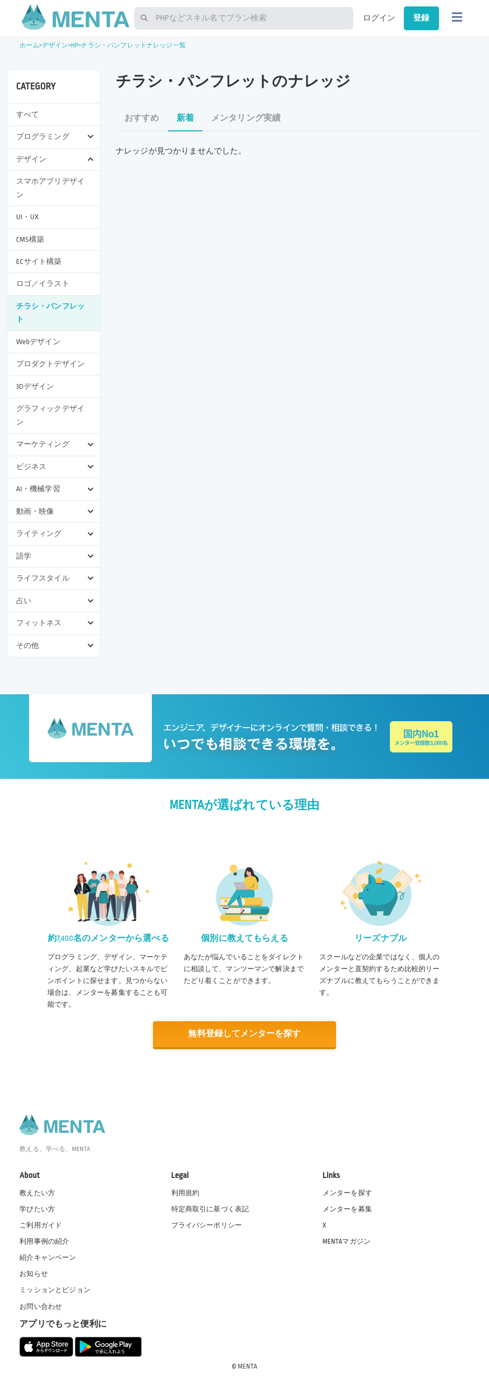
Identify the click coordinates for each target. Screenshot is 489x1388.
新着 (185, 118)
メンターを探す (347, 1192)
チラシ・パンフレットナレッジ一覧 (133, 45)
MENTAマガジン (347, 1241)
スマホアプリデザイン (50, 187)
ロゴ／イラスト (42, 284)
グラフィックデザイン (50, 415)
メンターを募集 (347, 1208)
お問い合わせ (40, 1306)
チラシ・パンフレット (50, 312)
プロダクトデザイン (50, 364)
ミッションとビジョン (54, 1290)
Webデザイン (38, 342)
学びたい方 (37, 1208)
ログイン (379, 17)
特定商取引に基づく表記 (210, 1208)
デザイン (55, 45)
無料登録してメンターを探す (244, 1033)
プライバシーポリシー (206, 1225)
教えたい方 (37, 1192)
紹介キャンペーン (47, 1257)
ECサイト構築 (39, 261)
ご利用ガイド (40, 1225)
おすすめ (141, 118)
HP (74, 45)
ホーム (29, 45)
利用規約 (185, 1192)
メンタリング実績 (246, 118)
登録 (421, 17)
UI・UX (27, 217)
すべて (27, 114)
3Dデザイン (35, 386)
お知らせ (33, 1274)
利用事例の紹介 (44, 1241)
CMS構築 (30, 239)
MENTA (247, 1366)
